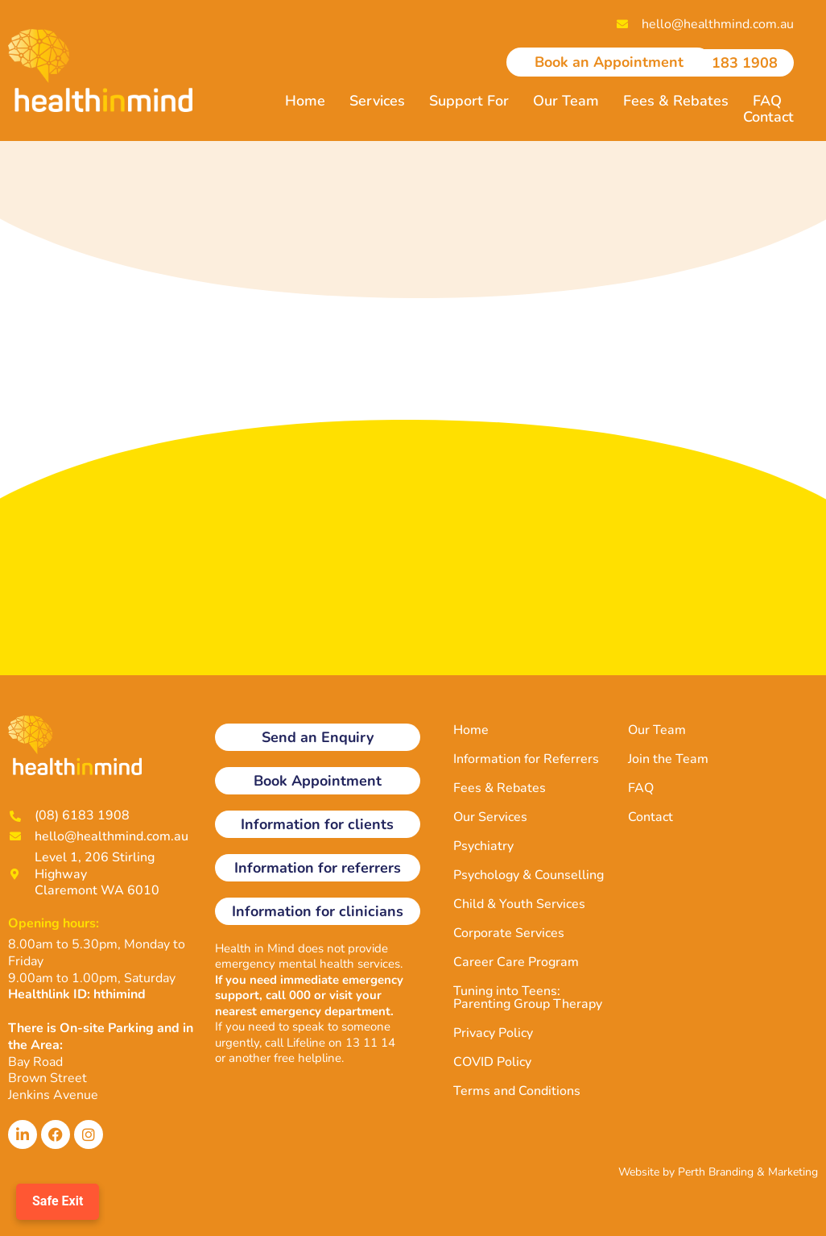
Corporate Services (508, 933)
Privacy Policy (493, 1033)
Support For (469, 101)
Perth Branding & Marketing (748, 1172)
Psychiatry (483, 846)
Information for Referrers (526, 759)
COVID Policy (492, 1062)
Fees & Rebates (676, 101)
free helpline (307, 1058)
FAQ (767, 101)
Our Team (566, 101)
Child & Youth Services (519, 904)
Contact (768, 117)
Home (305, 101)
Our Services (490, 817)
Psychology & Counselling (528, 875)
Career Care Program (516, 962)
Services (377, 101)
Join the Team (668, 759)
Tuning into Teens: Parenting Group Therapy (527, 997)
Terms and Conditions (516, 1091)
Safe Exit (57, 1201)
